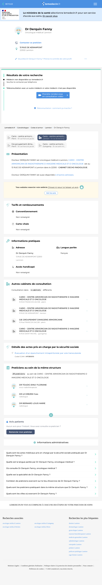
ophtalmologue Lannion (76, 541)
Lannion (48, 128)
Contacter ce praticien (28, 42)
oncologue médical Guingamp (44, 523)
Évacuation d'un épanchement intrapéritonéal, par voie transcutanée (48, 353)
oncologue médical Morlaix (11, 527)
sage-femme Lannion (75, 555)
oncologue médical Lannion (11, 523)
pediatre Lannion (74, 548)
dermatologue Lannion (76, 527)
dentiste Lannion (74, 523)
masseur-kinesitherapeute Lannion (80, 534)
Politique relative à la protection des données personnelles (62, 566)
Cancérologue (23, 128)
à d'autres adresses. (64, 175)
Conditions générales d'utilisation (31, 566)
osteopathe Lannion (75, 544)
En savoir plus (50, 16)
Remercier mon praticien (20, 432)
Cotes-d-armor (37, 128)
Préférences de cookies (36, 569)
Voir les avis (51, 193)
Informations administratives (51, 442)
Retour (9, 4)
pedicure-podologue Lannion (78, 551)
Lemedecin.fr (10, 128)
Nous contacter (88, 566)
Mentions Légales (13, 566)
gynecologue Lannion (76, 530)
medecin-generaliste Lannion (78, 537)
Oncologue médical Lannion (38, 32)
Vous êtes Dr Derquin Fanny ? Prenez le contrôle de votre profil (43, 59)
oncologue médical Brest (42, 527)
